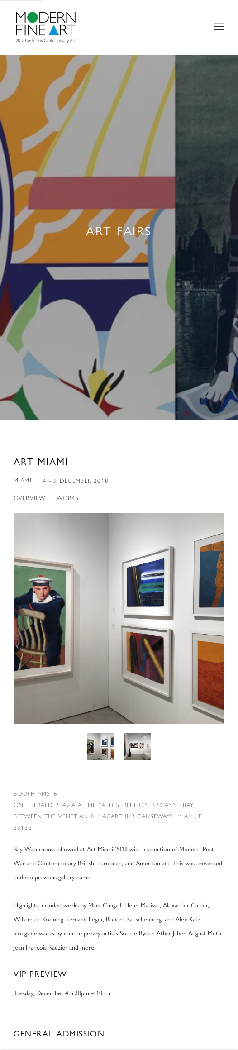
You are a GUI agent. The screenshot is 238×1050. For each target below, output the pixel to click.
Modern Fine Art (54, 27)
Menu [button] (217, 27)
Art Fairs (119, 231)
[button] (100, 746)
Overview (29, 497)
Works (68, 497)
